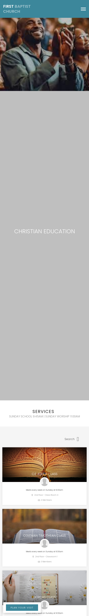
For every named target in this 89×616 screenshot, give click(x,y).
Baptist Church (17, 9)
